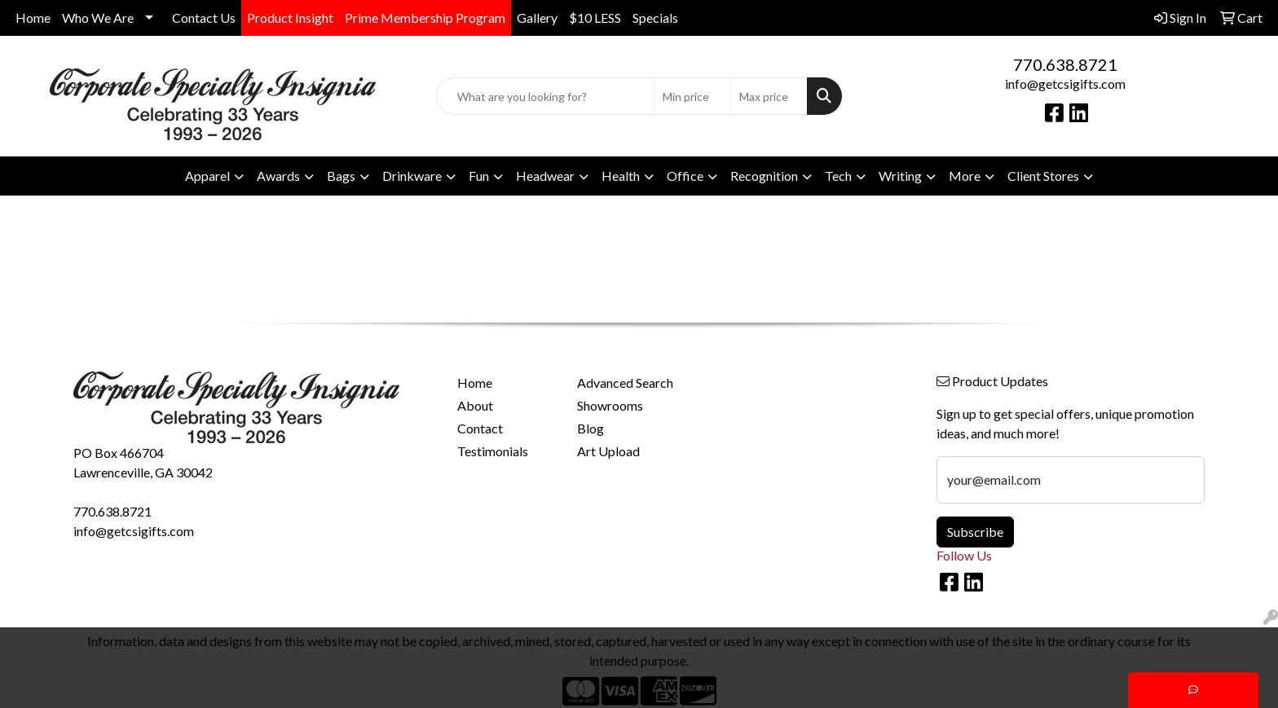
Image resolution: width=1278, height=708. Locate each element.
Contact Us (204, 17)
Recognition (764, 175)
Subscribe (975, 531)
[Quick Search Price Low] (692, 96)
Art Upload (608, 451)
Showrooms (610, 405)
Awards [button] (278, 175)
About (475, 405)
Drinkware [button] (412, 175)
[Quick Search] (545, 96)
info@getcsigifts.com (1065, 83)
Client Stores (1043, 175)
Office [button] (685, 175)
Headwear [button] (545, 175)
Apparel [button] (207, 175)
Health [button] (621, 175)
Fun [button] (479, 175)
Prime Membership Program (425, 17)
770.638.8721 (1065, 64)
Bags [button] (341, 175)
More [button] (965, 175)
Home (33, 17)
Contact (480, 428)
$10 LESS (595, 17)
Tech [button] (838, 175)
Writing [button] (900, 175)
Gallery (537, 17)
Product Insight (290, 17)
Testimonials (492, 451)
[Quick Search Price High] (769, 96)
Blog (590, 428)
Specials (655, 17)
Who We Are (98, 17)
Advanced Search (625, 382)
